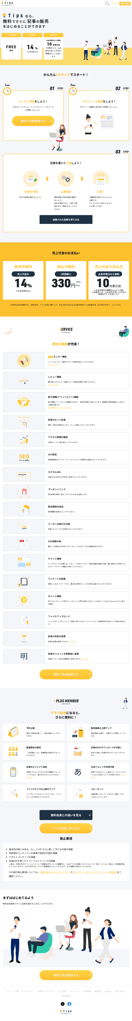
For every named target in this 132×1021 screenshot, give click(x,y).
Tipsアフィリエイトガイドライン (89, 872)
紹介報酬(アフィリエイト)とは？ (60, 407)
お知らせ (108, 991)
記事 (17, 991)
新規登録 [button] (125, 3)
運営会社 (98, 991)
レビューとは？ (53, 384)
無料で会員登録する (37, 121)
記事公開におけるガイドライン (55, 872)
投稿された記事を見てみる (66, 219)
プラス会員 (61, 991)
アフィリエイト (28, 991)
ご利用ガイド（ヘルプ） (46, 991)
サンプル (72, 641)
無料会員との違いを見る (71, 815)
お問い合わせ (120, 991)
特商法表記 (66, 996)
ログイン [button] (114, 3)
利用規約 (112, 872)
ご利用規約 (87, 991)
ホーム (9, 991)
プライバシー (74, 991)
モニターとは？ (53, 364)
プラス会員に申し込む (71, 828)
